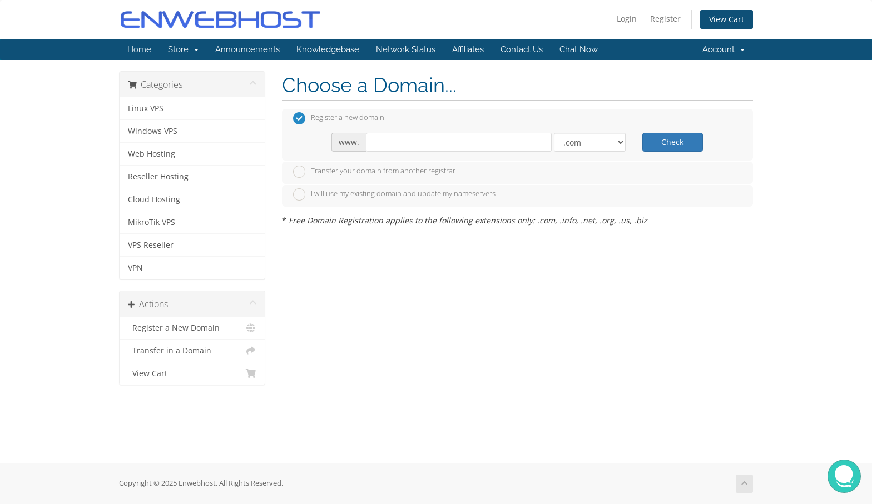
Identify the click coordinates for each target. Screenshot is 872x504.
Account (723, 49)
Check (672, 142)
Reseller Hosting (158, 177)
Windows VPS (152, 131)
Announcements (247, 49)
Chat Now (578, 49)
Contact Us (522, 49)
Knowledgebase (327, 49)
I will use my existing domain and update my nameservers (394, 194)
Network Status (405, 49)
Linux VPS (146, 108)
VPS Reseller (151, 245)
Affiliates (468, 49)
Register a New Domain (192, 328)
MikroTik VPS (151, 222)
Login (627, 18)
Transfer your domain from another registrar (374, 172)
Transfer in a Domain (192, 350)
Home (139, 49)
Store (183, 49)
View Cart (726, 19)
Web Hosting (151, 154)
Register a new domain (338, 118)
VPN (135, 268)
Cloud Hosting (154, 199)
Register (665, 18)
